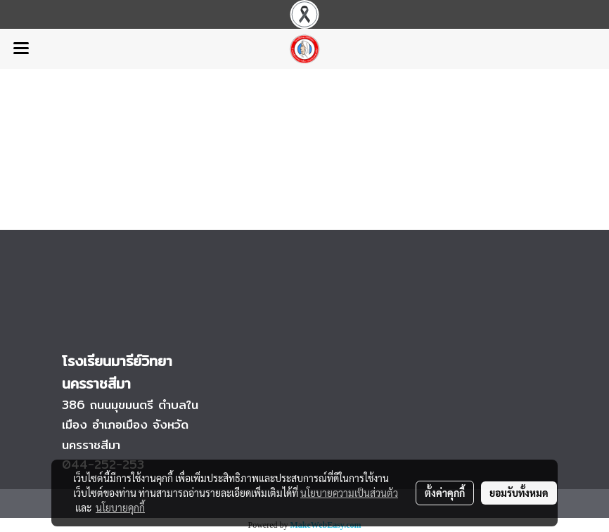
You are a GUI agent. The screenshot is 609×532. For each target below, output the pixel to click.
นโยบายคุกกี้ (120, 507)
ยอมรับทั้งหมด (519, 492)
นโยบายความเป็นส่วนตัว (349, 492)
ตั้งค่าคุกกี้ (445, 492)
